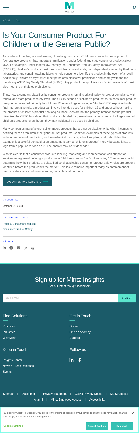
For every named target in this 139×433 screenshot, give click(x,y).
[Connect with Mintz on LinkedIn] (73, 362)
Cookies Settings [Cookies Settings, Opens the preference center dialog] (13, 425)
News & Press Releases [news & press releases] (18, 365)
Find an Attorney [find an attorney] (80, 332)
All (18, 20)
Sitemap (8, 393)
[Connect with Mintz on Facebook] (82, 362)
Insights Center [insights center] (12, 360)
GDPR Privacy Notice (88, 393)
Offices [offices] (74, 326)
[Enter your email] (69, 298)
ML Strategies (119, 393)
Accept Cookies (97, 426)
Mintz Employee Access (66, 399)
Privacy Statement (55, 393)
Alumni (38, 399)
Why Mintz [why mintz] (9, 337)
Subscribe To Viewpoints (27, 182)
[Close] (133, 413)
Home (6, 20)
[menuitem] (7, 20)
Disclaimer (28, 393)
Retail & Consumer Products (19, 223)
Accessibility (97, 399)
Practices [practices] (9, 326)
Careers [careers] (75, 337)
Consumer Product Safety (18, 229)
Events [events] (7, 371)
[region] (69, 420)
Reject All (121, 426)
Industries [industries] (9, 332)
